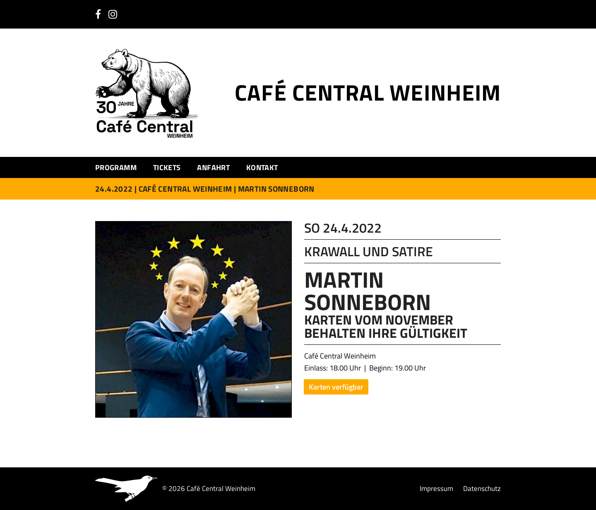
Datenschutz (482, 489)
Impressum (436, 489)
